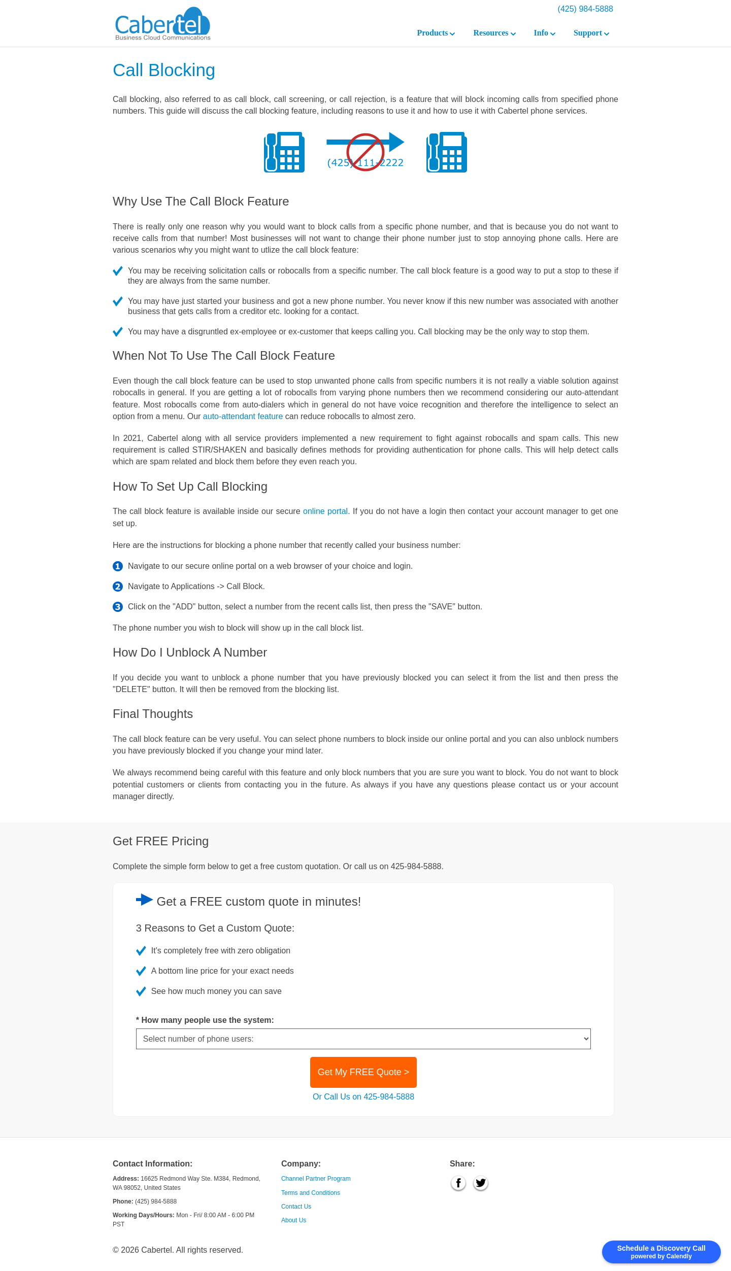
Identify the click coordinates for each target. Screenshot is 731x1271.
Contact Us (296, 1206)
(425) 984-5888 (585, 9)
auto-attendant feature (243, 416)
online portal (325, 511)
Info (544, 32)
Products (436, 32)
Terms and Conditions (310, 1192)
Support (591, 32)
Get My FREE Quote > (364, 1072)
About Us (293, 1220)
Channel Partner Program (316, 1178)
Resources (494, 32)
